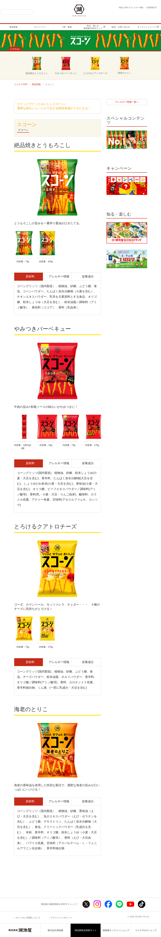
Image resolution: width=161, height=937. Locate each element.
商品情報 (13, 27)
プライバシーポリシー (61, 917)
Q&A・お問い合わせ (120, 27)
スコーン (24, 129)
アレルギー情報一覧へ (127, 102)
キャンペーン (40, 27)
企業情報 (151, 7)
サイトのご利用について (28, 917)
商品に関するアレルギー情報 (131, 7)
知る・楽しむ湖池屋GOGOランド (94, 27)
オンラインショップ (148, 27)
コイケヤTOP (20, 84)
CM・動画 (67, 27)
